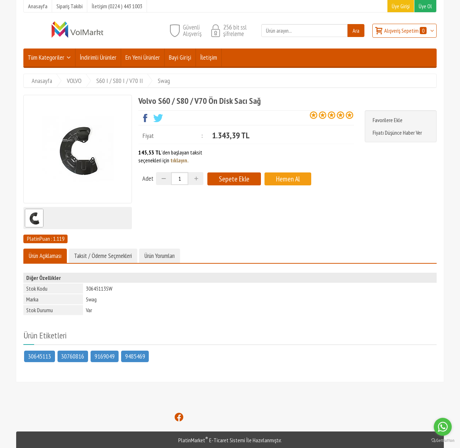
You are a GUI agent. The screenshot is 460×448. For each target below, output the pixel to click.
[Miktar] (179, 178)
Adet (147, 178)
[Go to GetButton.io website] (442, 440)
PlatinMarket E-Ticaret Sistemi (211, 440)
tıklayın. (179, 160)
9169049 (105, 356)
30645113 (39, 356)
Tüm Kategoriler (46, 57)
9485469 (135, 356)
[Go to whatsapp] (443, 427)
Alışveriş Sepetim (406, 30)
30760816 (72, 356)
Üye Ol (425, 6)
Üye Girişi (401, 6)
